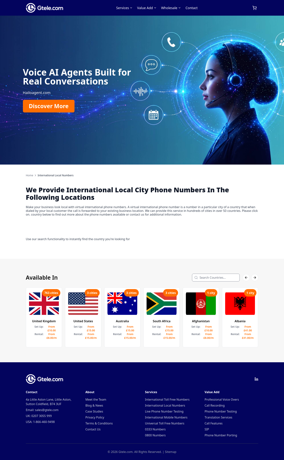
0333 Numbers (155, 429)
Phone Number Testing (221, 411)
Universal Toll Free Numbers (164, 423)
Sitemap (171, 452)
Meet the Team (95, 399)
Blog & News (94, 405)
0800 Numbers (155, 435)
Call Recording (215, 405)
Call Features (214, 423)
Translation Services (218, 417)
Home (29, 175)
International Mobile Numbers (166, 417)
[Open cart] (254, 8)
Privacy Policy (94, 417)
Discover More (49, 106)
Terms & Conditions (99, 423)
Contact (191, 8)
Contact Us (93, 429)
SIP (207, 429)
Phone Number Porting (221, 435)
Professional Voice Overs (222, 399)
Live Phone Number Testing (164, 411)
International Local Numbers (165, 405)
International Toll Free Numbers (167, 399)
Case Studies (94, 411)
